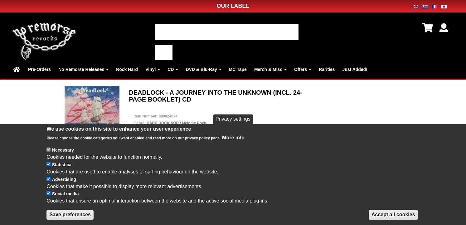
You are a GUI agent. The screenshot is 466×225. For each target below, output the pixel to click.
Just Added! (354, 69)
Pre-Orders (39, 69)
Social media (65, 194)
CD (172, 69)
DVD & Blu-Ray (203, 69)
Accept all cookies (393, 215)
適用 (164, 52)
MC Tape (238, 69)
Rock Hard (127, 69)
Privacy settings (233, 119)
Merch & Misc (270, 69)
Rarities (327, 69)
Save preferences (70, 215)
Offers (302, 69)
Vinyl (152, 69)
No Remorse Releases (83, 69)
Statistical (62, 165)
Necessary (63, 150)
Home (17, 69)
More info (233, 138)
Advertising (64, 179)
